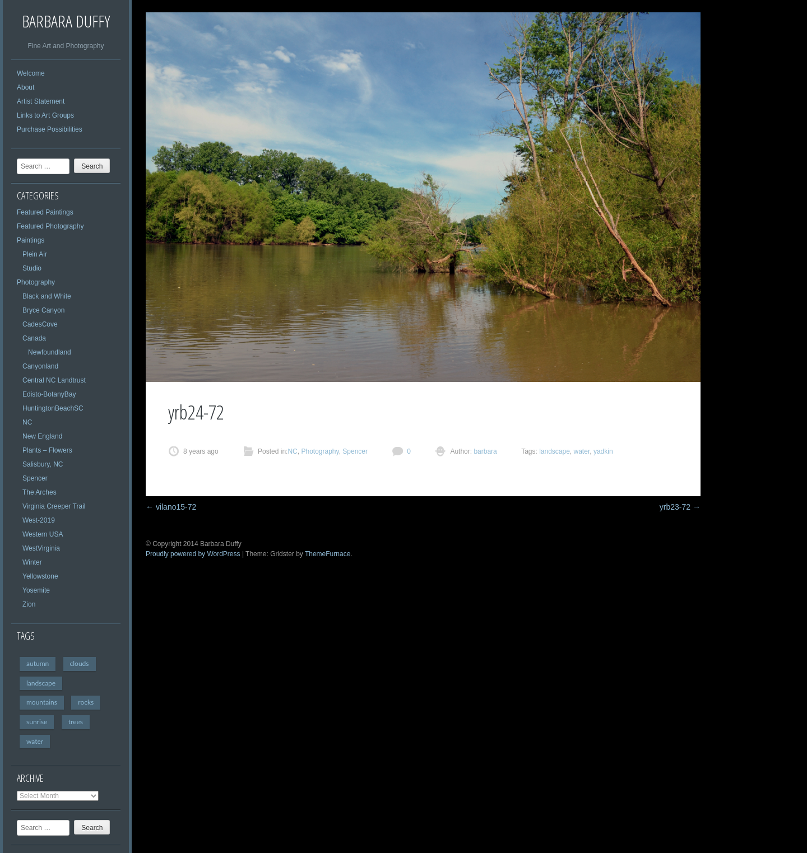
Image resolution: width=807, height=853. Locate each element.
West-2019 (38, 520)
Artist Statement (40, 101)
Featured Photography (50, 226)
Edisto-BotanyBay (49, 394)
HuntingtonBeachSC (53, 408)
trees (75, 721)
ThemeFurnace (327, 554)
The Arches (39, 492)
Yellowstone (40, 576)
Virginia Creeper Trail (54, 506)
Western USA (42, 534)
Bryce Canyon (43, 310)
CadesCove (40, 324)
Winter (32, 562)
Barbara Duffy (66, 21)
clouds (79, 663)
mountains (41, 702)
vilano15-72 (171, 506)
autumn (37, 663)
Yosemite (36, 590)
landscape (40, 683)
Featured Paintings (45, 212)
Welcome (31, 73)
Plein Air (34, 254)
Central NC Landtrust (54, 380)
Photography (36, 282)
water (34, 741)
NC (27, 422)
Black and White (46, 296)
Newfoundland (49, 352)
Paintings (30, 240)
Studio (31, 268)
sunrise (36, 721)
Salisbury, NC (42, 464)
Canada (34, 338)
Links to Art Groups (45, 115)
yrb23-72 (680, 506)
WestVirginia (41, 548)
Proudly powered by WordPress (193, 554)
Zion (28, 604)
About (25, 87)
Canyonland (40, 366)
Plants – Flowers (47, 450)
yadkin (603, 451)
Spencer (35, 478)
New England (42, 436)
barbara (484, 451)
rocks (86, 702)
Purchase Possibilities (49, 129)
